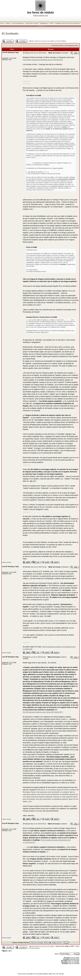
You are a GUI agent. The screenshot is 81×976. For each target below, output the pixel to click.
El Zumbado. (10, 33)
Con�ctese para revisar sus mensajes (67, 23)
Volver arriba (6, 562)
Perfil (51, 23)
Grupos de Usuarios (32, 23)
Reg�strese (44, 23)
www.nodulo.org (40, 15)
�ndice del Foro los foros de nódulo (41, 41)
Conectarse (40, 26)
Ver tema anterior (57, 45)
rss (21, 974)
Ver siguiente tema (71, 45)
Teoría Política (61, 41)
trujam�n (30, 974)
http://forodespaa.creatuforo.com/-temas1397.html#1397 (42, 712)
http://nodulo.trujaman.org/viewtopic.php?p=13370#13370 (43, 60)
